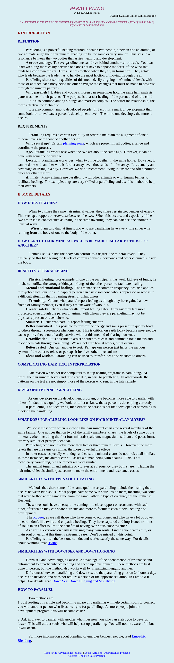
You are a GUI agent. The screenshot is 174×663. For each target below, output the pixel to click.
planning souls (73, 143)
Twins (52, 543)
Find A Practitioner (62, 652)
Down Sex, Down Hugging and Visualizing (83, 581)
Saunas (78, 652)
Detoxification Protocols (117, 652)
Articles (97, 652)
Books (87, 652)
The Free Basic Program (92, 655)
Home (47, 652)
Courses (72, 655)
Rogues (38, 517)
